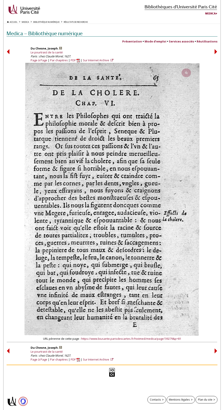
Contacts (155, 399)
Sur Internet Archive (96, 60)
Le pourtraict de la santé (47, 52)
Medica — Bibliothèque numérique (44, 33)
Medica (210, 13)
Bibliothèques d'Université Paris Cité (181, 6)
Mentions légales (179, 399)
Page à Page (39, 60)
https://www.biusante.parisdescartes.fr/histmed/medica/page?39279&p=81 (131, 339)
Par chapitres (59, 60)
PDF (75, 60)
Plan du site (205, 399)
